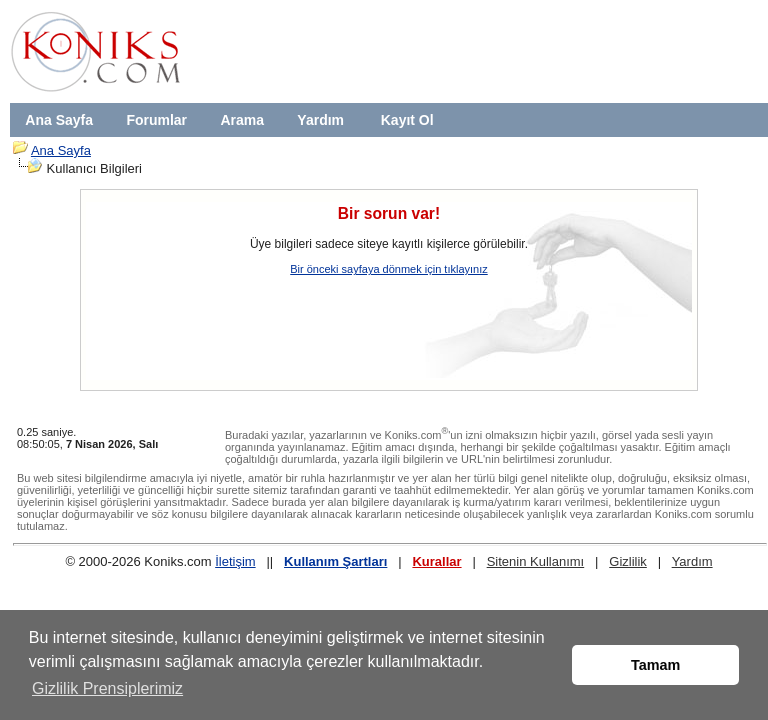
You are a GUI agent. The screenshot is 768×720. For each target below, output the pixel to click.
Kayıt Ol (407, 120)
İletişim (235, 561)
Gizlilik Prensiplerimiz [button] (107, 688)
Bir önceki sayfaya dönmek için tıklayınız (388, 269)
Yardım (320, 120)
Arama (242, 120)
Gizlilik (628, 561)
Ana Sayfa (59, 120)
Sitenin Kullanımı (536, 561)
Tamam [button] (655, 665)
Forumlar (156, 120)
